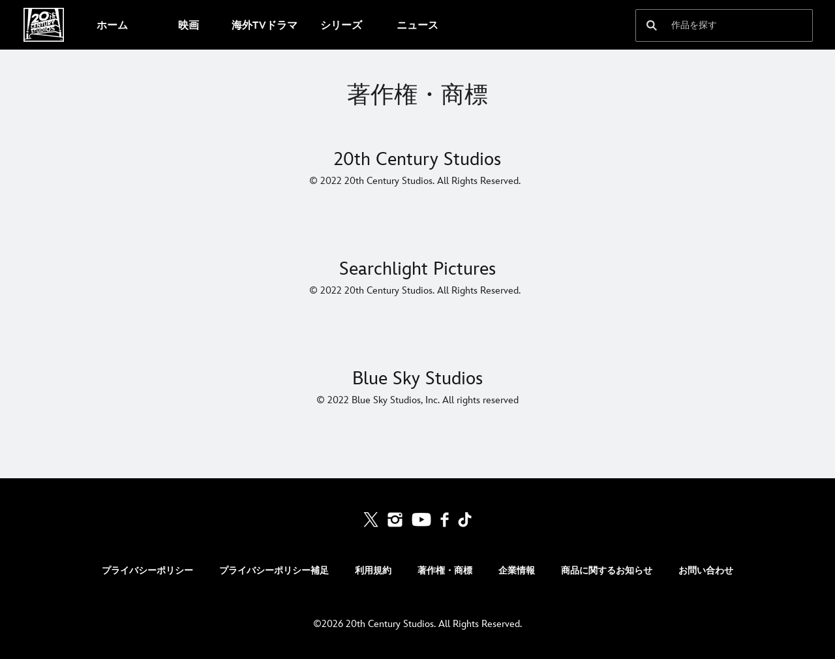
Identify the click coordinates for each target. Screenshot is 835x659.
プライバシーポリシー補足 (274, 570)
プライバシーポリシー (147, 570)
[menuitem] (112, 25)
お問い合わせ (705, 570)
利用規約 (373, 570)
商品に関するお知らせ (606, 570)
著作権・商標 (445, 570)
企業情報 (516, 570)
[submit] (651, 25)
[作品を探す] (715, 25)
